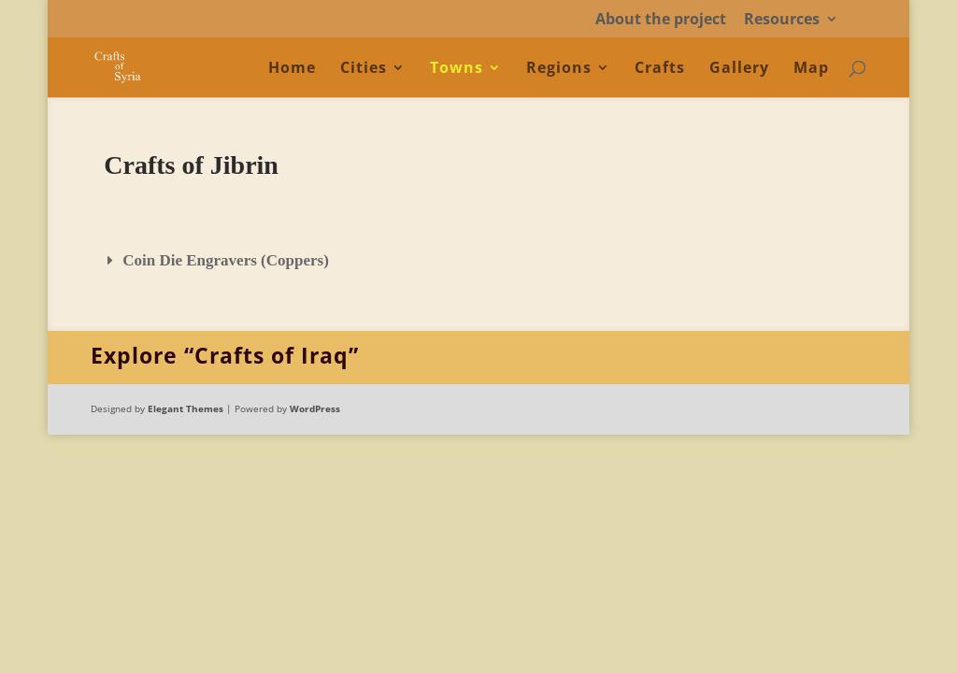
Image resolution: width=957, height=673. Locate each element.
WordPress (315, 408)
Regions (559, 69)
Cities (363, 69)
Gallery (739, 69)
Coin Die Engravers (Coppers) (225, 260)
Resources (782, 20)
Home (292, 69)
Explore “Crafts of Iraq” (225, 355)
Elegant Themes (185, 408)
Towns (456, 69)
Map (811, 69)
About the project (660, 20)
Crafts (660, 69)
